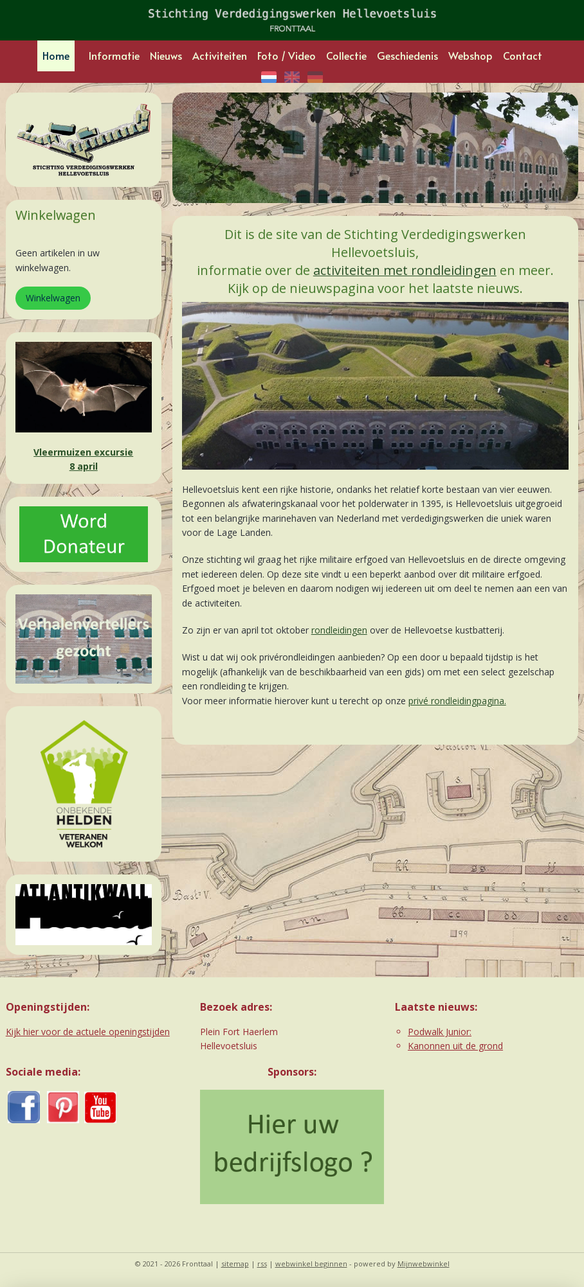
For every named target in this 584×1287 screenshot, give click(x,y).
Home (55, 55)
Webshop (470, 55)
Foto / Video (286, 55)
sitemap (235, 1263)
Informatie (114, 55)
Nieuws (166, 55)
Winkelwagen (53, 298)
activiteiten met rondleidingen (405, 270)
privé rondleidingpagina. (457, 700)
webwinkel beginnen (311, 1263)
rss (262, 1263)
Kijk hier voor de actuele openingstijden (88, 1031)
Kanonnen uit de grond (455, 1046)
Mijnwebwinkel (423, 1263)
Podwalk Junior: (439, 1031)
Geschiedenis (407, 55)
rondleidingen (339, 630)
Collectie (346, 55)
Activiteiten (219, 55)
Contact (522, 55)
